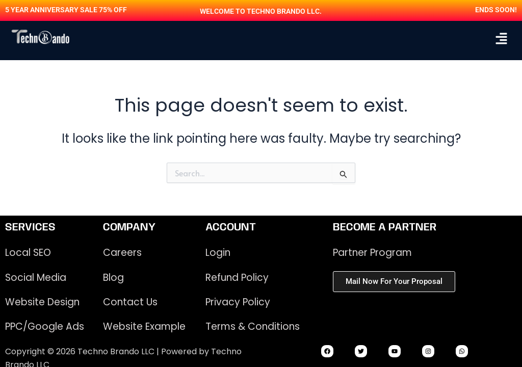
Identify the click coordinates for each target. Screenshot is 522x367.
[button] (501, 38)
